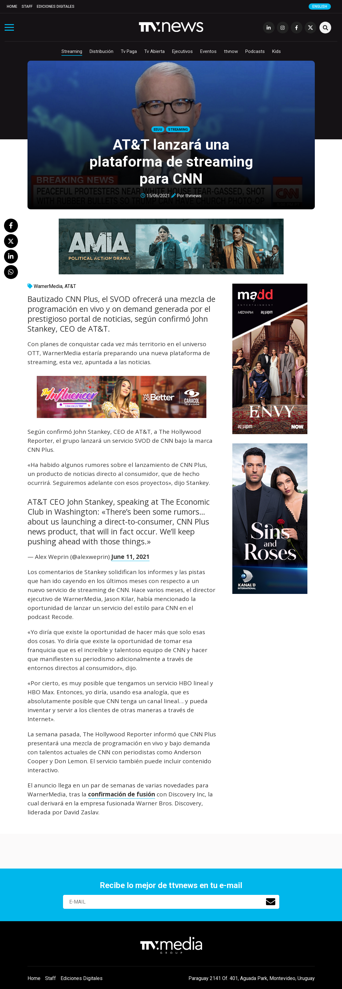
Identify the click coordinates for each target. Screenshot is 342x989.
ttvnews (193, 195)
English (319, 6)
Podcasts (255, 51)
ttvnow (231, 51)
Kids (276, 51)
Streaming (71, 51)
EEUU (158, 130)
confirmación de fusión (121, 794)
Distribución (101, 51)
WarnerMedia (48, 286)
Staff (27, 6)
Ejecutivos (182, 51)
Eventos (208, 51)
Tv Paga (129, 51)
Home (12, 6)
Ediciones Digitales (55, 6)
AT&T (70, 286)
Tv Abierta (154, 51)
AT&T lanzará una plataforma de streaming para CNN (171, 161)
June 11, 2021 (130, 557)
